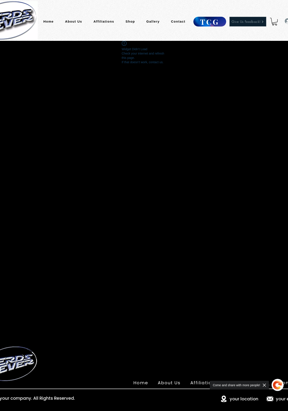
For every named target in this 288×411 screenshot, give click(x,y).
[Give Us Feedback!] (247, 22)
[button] (274, 21)
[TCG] (209, 22)
